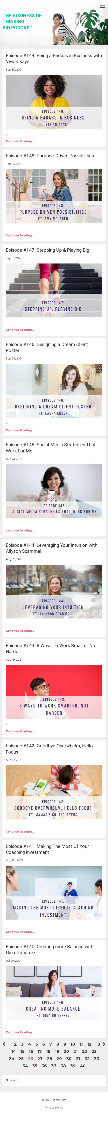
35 (34, 1065)
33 (96, 1058)
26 (30, 1058)
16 (31, 1051)
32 (87, 1058)
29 (59, 1058)
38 (63, 1065)
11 (81, 1044)
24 (11, 1058)
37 (53, 1065)
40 (83, 1065)
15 (22, 1051)
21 (76, 1051)
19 (57, 1051)
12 (89, 1044)
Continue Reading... (20, 141)
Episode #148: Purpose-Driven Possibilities (50, 156)
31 (78, 1058)
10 (73, 1044)
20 (66, 1051)
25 (21, 1058)
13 (98, 1044)
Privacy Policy (54, 1107)
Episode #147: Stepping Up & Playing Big (47, 250)
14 (13, 1051)
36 (44, 1065)
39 (73, 1065)
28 (49, 1058)
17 (40, 1051)
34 (25, 1065)
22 (84, 1051)
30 (69, 1058)
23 (94, 1051)
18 (48, 1051)
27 (40, 1058)
